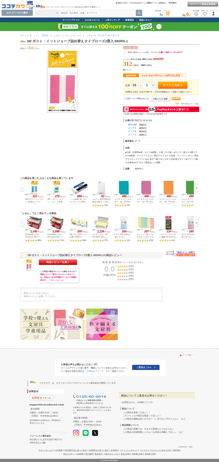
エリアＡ (132, 128)
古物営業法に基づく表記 (98, 450)
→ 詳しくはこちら (56, 280)
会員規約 (114, 450)
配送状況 (98, 454)
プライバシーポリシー (129, 450)
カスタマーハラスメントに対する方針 (155, 450)
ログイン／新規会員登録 (203, 4)
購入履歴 (89, 454)
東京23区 (132, 124)
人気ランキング (112, 20)
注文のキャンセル (111, 454)
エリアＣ (132, 134)
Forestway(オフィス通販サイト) (143, 3)
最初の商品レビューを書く (139, 52)
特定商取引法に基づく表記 (75, 450)
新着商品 (129, 20)
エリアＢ (132, 131)
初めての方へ (122, 3)
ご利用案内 (171, 3)
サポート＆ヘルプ (46, 450)
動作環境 (176, 450)
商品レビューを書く (58, 262)
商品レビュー (145, 20)
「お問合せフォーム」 (95, 371)
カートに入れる (173, 85)
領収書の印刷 (137, 454)
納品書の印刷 (150, 454)
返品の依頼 (125, 454)
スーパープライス (71, 20)
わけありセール (92, 20)
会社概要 (59, 450)
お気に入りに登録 (160, 99)
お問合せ (162, 3)
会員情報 (79, 454)
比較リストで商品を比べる (138, 98)
